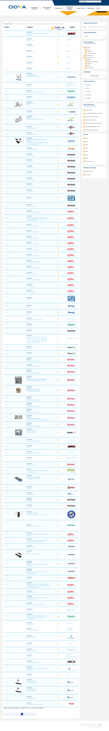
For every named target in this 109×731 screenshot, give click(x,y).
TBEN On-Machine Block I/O (33, 554)
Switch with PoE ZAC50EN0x (33, 478)
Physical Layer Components (33, 139)
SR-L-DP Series (30, 185)
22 (28, 714)
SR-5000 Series (30, 167)
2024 (87, 144)
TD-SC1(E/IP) (30, 644)
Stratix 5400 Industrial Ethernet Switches (36, 380)
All (61, 23)
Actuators (88, 47)
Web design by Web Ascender (95, 726)
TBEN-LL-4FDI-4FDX (31, 547)
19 (22, 714)
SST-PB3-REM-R (31, 291)
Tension (35, 513)
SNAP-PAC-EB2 (30, 46)
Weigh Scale (30, 103)
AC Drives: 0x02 (89, 110)
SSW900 (29, 299)
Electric (89, 49)
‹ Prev (9, 714)
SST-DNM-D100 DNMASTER (33, 261)
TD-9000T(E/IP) (30, 624)
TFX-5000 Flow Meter (32, 690)
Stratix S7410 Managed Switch (34, 426)
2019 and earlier (89, 161)
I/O (27, 552)
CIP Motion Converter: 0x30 (92, 116)
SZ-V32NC (29, 501)
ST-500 (28, 306)
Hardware (89, 63)
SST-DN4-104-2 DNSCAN (33, 231)
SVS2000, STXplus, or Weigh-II (34, 453)
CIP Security (88, 94)
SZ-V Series (29, 506)
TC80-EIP (29, 578)
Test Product (29, 675)
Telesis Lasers (30, 656)
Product (30, 27)
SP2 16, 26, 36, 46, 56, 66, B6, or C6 (35, 92)
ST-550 (28, 313)
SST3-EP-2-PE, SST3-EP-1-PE (34, 212)
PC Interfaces (90, 67)
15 (13, 714)
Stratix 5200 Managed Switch (33, 361)
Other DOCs (88, 174)
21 (26, 714)
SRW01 (28, 198)
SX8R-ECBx (29, 488)
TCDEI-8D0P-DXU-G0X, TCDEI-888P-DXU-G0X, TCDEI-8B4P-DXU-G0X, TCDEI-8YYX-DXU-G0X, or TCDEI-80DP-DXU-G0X (38, 586)
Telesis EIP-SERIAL (31, 650)
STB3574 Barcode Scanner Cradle (35, 319)
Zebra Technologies (71, 318)
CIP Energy (88, 85)
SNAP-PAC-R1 (30, 52)
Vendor (72, 27)
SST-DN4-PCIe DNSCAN (32, 237)
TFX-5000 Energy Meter (32, 682)
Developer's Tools (31, 74)
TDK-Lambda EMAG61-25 (33, 630)
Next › (31, 714)
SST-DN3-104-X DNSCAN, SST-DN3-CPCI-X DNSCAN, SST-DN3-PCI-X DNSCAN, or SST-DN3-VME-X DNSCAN (37, 219)
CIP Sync (88, 88)
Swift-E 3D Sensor (31, 465)
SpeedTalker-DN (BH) (32, 128)
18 (20, 714)
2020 (87, 158)
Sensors (29, 430)
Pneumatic (90, 51)
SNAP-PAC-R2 (30, 57)
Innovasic (69, 675)
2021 (87, 154)
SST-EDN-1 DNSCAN (32, 273)
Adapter (38, 389)
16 (15, 714)
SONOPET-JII (30, 86)
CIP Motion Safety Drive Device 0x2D (94, 123)
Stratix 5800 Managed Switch (33, 400)
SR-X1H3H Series (31, 206)
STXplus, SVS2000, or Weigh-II (34, 441)
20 (24, 714)
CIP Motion (88, 91)
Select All (86, 43)
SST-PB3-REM (30, 285)
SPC (28, 105)
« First (5, 714)
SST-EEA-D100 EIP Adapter (33, 279)
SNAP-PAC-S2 (30, 69)
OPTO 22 (69, 39)
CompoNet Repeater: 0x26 (92, 130)
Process (34, 430)
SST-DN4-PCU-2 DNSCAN (33, 249)
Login (99, 724)
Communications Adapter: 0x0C (93, 126)
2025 (87, 141)
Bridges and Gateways (41, 379)
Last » (34, 714)
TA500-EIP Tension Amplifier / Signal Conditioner (38, 514)
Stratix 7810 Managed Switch (33, 412)
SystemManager (30, 494)
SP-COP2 (29, 112)
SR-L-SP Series (30, 191)
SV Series (29, 459)
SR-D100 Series (30, 179)
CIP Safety (88, 98)
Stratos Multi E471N (31, 432)
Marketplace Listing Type (90, 167)
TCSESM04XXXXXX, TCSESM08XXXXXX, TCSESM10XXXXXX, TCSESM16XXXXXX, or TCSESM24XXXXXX (37, 617)
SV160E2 (29, 447)
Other (88, 65)
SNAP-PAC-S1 (30, 63)
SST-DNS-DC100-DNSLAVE (33, 267)
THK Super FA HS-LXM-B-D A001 (34, 704)
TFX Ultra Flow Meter (31, 698)
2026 (87, 138)
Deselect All (93, 43)
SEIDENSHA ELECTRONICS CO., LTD (71, 85)
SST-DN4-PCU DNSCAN (32, 255)
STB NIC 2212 (30, 325)
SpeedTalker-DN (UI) (31, 134)
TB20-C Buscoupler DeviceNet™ (34, 526)
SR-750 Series (30, 173)
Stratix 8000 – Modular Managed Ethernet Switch (38, 420)
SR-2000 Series (30, 161)
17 (18, 714)
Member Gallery (89, 171)
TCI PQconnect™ (31, 610)
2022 (87, 151)
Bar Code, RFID (89, 55)
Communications (31, 379)
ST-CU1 (28, 331)
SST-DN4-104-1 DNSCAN (33, 225)
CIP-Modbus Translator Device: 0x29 (94, 113)
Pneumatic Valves (91, 53)
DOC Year (86, 134)
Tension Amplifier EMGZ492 (33, 662)
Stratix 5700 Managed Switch (33, 391)
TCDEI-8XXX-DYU (31, 592)
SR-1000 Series (30, 155)
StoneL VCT (29, 354)
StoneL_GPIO (30, 348)
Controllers (29, 513)
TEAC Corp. (69, 623)
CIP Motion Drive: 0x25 (91, 120)
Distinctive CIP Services (89, 81)
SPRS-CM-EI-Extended (32, 149)
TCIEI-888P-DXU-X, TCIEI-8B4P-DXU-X (36, 604)
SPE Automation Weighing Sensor (34, 119)
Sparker (28, 98)
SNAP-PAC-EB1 (30, 40)
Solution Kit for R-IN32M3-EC (33, 76)
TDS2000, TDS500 (31, 637)
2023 (87, 148)
